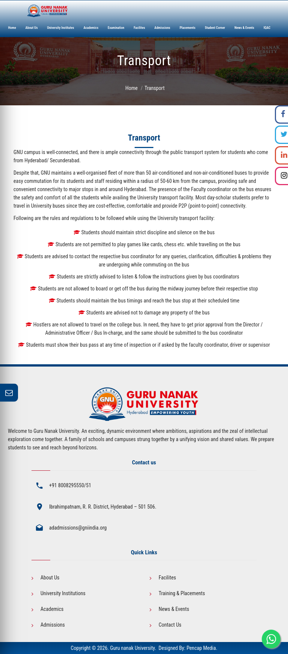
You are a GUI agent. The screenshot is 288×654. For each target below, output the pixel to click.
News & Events (174, 609)
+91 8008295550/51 (70, 485)
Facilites (167, 578)
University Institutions (63, 593)
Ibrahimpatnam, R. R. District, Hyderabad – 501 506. (102, 507)
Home (131, 88)
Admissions (52, 625)
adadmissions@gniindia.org (78, 528)
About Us (49, 578)
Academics (51, 609)
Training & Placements (182, 593)
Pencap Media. (201, 648)
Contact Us (170, 625)
